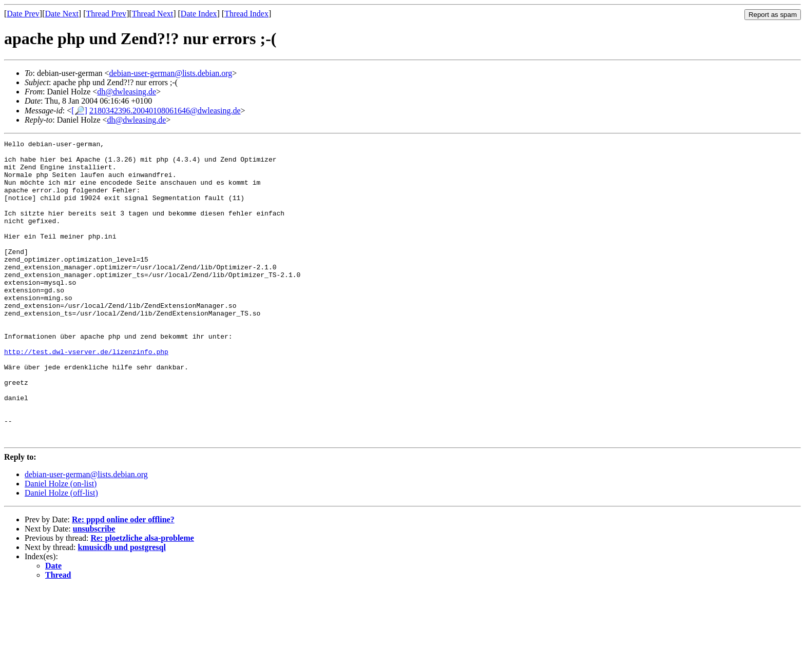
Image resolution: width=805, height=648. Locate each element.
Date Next (62, 13)
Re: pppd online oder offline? (123, 579)
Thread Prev (106, 13)
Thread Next (152, 13)
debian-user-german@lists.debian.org (171, 73)
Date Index (199, 13)
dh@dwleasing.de (126, 91)
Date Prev (23, 13)
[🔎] (79, 110)
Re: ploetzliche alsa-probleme (142, 598)
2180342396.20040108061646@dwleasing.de (165, 110)
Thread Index (246, 13)
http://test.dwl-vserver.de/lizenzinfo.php (86, 394)
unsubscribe (94, 588)
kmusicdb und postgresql (122, 607)
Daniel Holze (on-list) (61, 543)
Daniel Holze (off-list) (61, 552)
